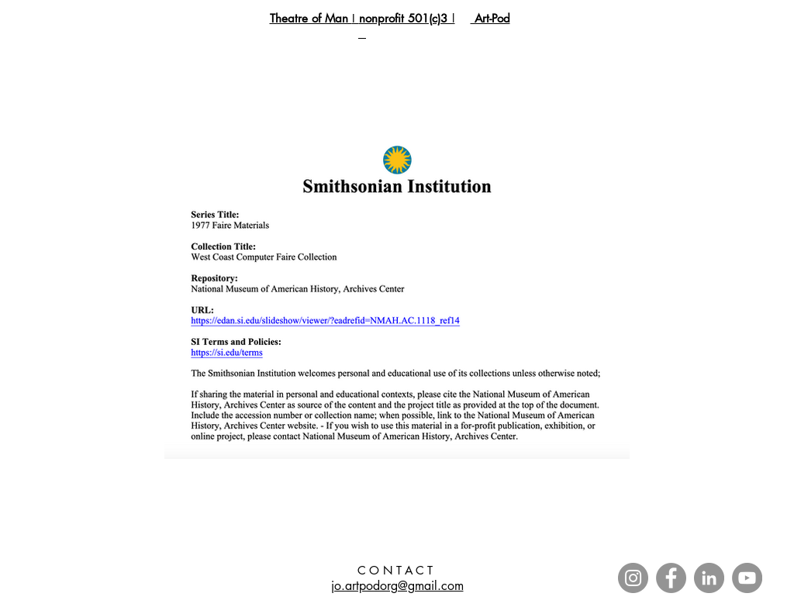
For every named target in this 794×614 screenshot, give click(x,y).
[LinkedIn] (709, 578)
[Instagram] (633, 578)
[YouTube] (747, 578)
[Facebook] (671, 578)
